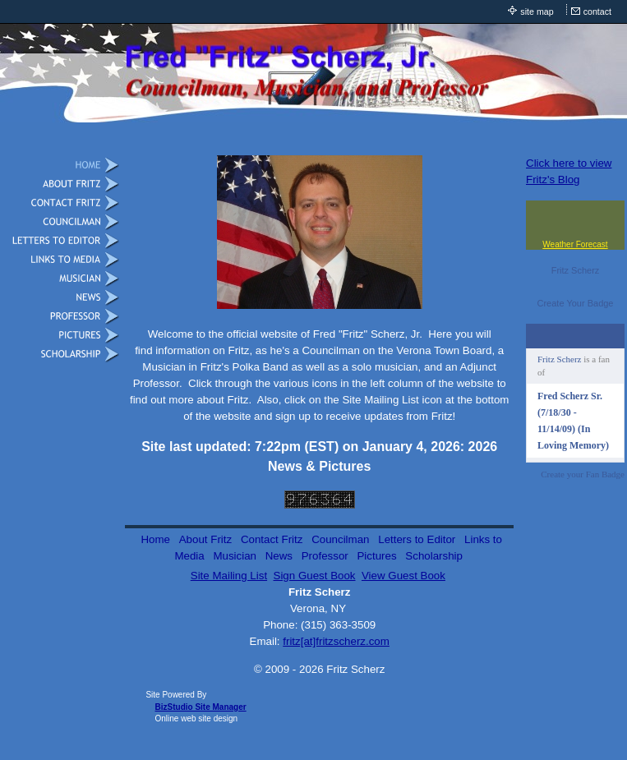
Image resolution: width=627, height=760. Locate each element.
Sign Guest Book (315, 575)
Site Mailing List (229, 575)
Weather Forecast (574, 244)
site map (536, 11)
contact (597, 11)
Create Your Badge (575, 303)
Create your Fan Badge (583, 474)
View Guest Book (403, 575)
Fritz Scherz (575, 270)
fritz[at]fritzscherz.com (336, 641)
